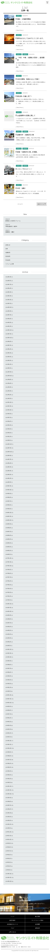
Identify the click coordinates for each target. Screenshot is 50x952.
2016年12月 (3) (9, 604)
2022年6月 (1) (9, 383)
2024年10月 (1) (9, 307)
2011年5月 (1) (8, 858)
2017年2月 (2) (9, 596)
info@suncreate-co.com (11, 938)
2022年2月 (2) (9, 394)
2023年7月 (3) (9, 345)
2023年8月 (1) (9, 341)
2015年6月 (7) (9, 672)
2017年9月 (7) (9, 569)
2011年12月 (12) (9, 832)
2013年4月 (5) (9, 771)
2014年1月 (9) (9, 737)
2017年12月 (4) (9, 558)
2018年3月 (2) (9, 547)
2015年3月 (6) (9, 683)
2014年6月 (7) (9, 718)
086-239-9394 (7, 937)
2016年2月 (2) (9, 642)
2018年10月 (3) (9, 520)
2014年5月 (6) (9, 721)
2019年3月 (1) (9, 508)
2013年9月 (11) (9, 752)
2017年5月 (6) (9, 585)
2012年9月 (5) (9, 797)
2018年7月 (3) (9, 531)
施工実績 (37, 910)
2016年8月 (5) (9, 619)
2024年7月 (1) (9, 315)
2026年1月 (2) (9, 280)
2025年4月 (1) (9, 296)
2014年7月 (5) (9, 714)
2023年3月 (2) (9, 360)
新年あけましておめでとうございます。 (30, 38)
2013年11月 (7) (9, 744)
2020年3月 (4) (9, 474)
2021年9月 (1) (9, 413)
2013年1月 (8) (9, 782)
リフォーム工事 (9, 264)
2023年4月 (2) (9, 356)
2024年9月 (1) (9, 311)
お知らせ (19, 15)
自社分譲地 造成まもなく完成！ (28, 79)
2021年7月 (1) (9, 417)
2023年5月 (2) (9, 353)
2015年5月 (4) (9, 676)
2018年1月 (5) (9, 554)
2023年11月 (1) (9, 334)
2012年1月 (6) (9, 828)
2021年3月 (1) (9, 432)
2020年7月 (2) (9, 459)
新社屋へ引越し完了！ (24, 96)
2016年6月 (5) (9, 626)
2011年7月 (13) (9, 851)
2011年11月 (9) (9, 835)
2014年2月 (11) (9, 733)
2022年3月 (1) (9, 391)
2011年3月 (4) (8, 862)
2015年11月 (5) (9, 653)
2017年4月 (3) (9, 588)
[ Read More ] (19, 30)
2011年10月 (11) (9, 839)
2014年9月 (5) (9, 706)
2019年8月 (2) (9, 497)
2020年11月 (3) (9, 448)
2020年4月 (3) (9, 470)
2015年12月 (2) (9, 649)
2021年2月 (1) (9, 436)
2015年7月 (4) (9, 668)
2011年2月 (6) (9, 866)
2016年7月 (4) (9, 623)
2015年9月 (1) (9, 661)
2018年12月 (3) (9, 512)
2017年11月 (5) (9, 562)
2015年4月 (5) (9, 680)
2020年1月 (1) (9, 482)
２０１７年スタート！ (24, 169)
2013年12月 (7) (9, 740)
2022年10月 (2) (9, 375)
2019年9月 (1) (9, 493)
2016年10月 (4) (9, 611)
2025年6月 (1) (9, 288)
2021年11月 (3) (9, 406)
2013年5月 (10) (9, 767)
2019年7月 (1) (9, 501)
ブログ (12, 921)
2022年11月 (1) (9, 372)
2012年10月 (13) (9, 794)
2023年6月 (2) (9, 349)
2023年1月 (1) (9, 368)
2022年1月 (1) (9, 398)
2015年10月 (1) (9, 657)
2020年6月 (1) (9, 463)
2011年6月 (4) (9, 854)
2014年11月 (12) (9, 699)
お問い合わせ (12, 925)
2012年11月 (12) (9, 790)
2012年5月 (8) (9, 813)
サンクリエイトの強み (37, 914)
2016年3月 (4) (9, 638)
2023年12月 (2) (9, 330)
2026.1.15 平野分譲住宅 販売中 (11, 225)
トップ (12, 910)
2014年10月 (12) (9, 702)
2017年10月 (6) (9, 566)
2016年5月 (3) (9, 630)
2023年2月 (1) (9, 364)
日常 (6, 248)
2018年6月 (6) (9, 535)
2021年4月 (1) (9, 429)
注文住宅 (7, 256)
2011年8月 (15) (9, 847)
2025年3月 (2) (9, 299)
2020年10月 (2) (9, 451)
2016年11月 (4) (9, 607)
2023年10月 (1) (9, 337)
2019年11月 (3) (9, 486)
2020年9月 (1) (9, 455)
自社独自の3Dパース (12, 918)
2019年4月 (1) (9, 505)
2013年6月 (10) (9, 763)
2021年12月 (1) (9, 402)
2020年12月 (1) (9, 444)
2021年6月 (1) (9, 421)
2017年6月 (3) (9, 581)
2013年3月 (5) (9, 775)
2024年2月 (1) (9, 326)
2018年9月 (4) (9, 524)
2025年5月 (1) (9, 292)
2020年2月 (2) (9, 478)
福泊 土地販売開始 (24, 19)
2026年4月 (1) (9, 277)
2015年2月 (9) (9, 687)
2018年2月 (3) (9, 550)
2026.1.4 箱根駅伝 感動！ (10, 231)
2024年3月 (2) (9, 322)
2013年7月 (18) (9, 759)
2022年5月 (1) (9, 387)
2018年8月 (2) (9, 528)
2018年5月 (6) (9, 539)
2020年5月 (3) (9, 467)
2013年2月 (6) (9, 778)
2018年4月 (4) (9, 543)
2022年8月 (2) (9, 379)
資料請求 (37, 921)
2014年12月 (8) (9, 695)
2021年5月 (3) (9, 425)
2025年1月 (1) (9, 303)
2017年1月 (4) (8, 600)
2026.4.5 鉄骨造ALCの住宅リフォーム (13, 220)
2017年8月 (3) (9, 573)
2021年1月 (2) (9, 440)
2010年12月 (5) (9, 873)
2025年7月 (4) (9, 284)
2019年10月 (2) (9, 489)
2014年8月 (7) (9, 710)
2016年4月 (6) (9, 634)
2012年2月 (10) (9, 824)
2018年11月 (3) (9, 516)
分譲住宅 (25, 54)
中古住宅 (7, 260)
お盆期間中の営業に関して (26, 115)
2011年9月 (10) (9, 843)
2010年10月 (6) (9, 881)
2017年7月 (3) (9, 577)
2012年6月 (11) (9, 809)
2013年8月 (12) (9, 756)
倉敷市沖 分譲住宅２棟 (25, 135)
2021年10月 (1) (9, 410)
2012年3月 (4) (9, 820)
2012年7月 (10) (9, 805)
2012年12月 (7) (9, 786)
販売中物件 (12, 914)
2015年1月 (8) (9, 691)
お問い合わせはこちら (25, 901)
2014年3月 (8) (9, 729)
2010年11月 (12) (9, 877)
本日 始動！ (21, 188)
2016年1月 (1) (8, 645)
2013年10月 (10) (9, 748)
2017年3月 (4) (9, 592)
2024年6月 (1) (9, 318)
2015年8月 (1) (9, 664)
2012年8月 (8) (9, 801)
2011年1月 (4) (8, 870)
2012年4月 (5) (9, 816)
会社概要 (37, 918)
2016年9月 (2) (9, 615)
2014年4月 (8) (9, 725)
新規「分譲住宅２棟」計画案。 (27, 152)
